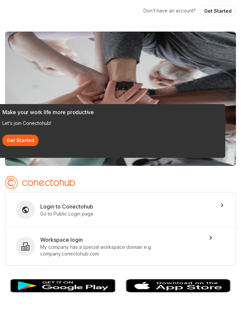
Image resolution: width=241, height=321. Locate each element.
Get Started (218, 11)
